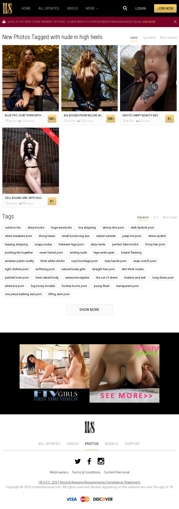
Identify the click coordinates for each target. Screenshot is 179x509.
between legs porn (71, 244)
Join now (165, 8)
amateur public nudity (19, 261)
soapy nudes (43, 244)
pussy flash (102, 286)
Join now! (148, 21)
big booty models (43, 286)
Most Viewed (168, 37)
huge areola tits (61, 227)
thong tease (47, 236)
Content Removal (116, 472)
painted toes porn (17, 277)
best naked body (47, 277)
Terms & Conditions (86, 472)
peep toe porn (131, 236)
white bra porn (14, 286)
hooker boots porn (74, 286)
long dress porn (163, 277)
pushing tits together (19, 252)
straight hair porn (103, 269)
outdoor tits (13, 227)
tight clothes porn (17, 269)
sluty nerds (98, 244)
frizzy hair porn (155, 244)
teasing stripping (16, 244)
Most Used (170, 217)
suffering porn (45, 269)
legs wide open (104, 252)
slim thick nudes (133, 269)
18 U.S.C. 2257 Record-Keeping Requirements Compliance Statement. (89, 482)
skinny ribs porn (113, 227)
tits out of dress (106, 277)
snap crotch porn (144, 261)
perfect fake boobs (125, 244)
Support (132, 444)
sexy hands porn (115, 261)
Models (111, 444)
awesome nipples (77, 277)
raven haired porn (51, 252)
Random (143, 217)
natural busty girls (73, 269)
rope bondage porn (84, 261)
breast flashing (131, 252)
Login (140, 8)
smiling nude (78, 252)
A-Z (155, 217)
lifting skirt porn (59, 294)
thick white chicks (53, 261)
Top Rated (148, 37)
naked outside (106, 236)
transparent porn (127, 286)
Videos (73, 444)
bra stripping (87, 227)
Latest (134, 37)
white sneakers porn (18, 236)
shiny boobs (36, 227)
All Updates (49, 444)
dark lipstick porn (142, 227)
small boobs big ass (76, 236)
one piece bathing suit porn (23, 294)
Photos (92, 444)
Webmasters (59, 472)
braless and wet (135, 277)
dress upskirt (157, 236)
